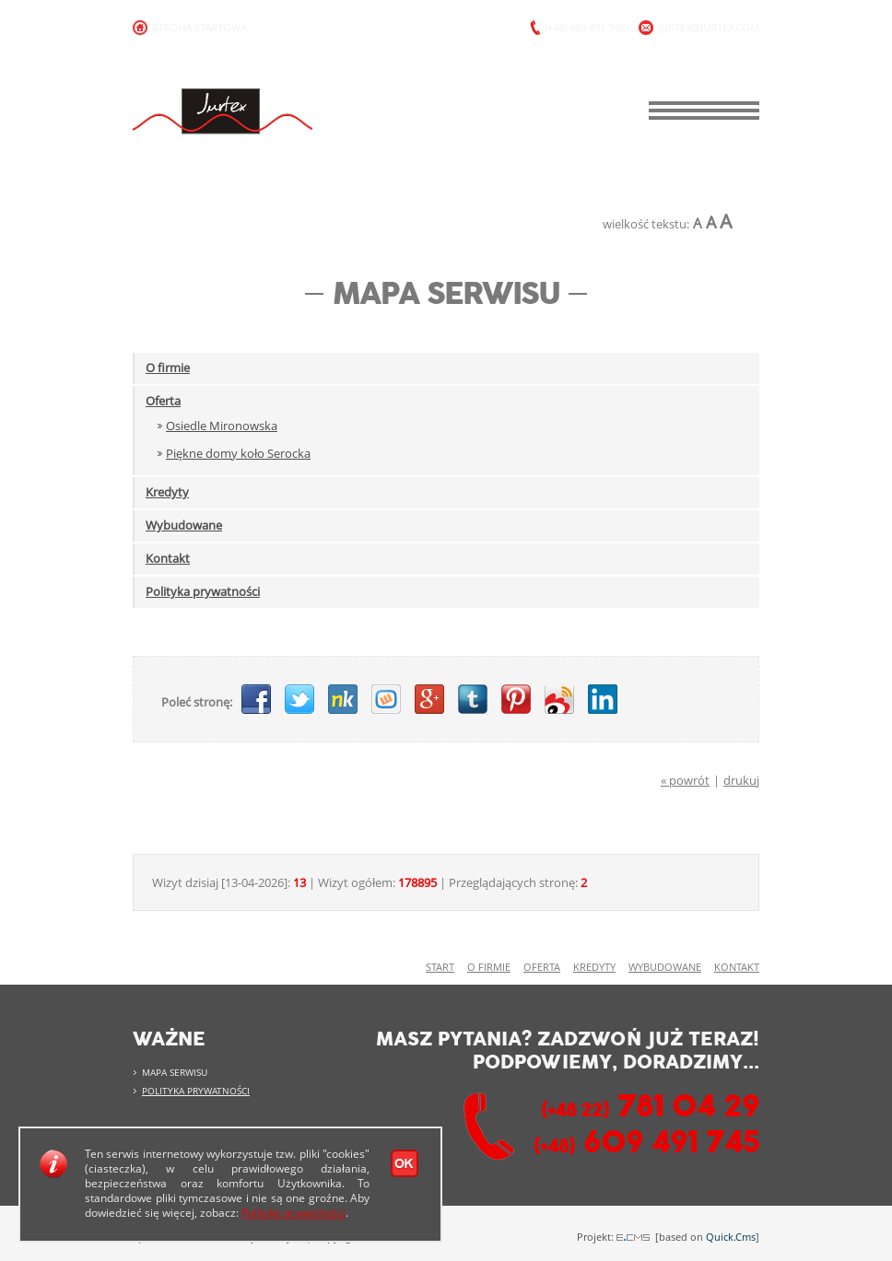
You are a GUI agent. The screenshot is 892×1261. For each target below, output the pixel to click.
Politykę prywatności (293, 1212)
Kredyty (167, 492)
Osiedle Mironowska (221, 425)
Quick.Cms (731, 1236)
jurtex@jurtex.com (708, 27)
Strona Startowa (199, 27)
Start (440, 967)
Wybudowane (184, 525)
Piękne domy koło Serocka (238, 453)
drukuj (741, 780)
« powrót (685, 780)
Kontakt (168, 558)
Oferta (163, 400)
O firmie (168, 367)
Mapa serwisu (174, 1072)
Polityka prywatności (203, 591)
